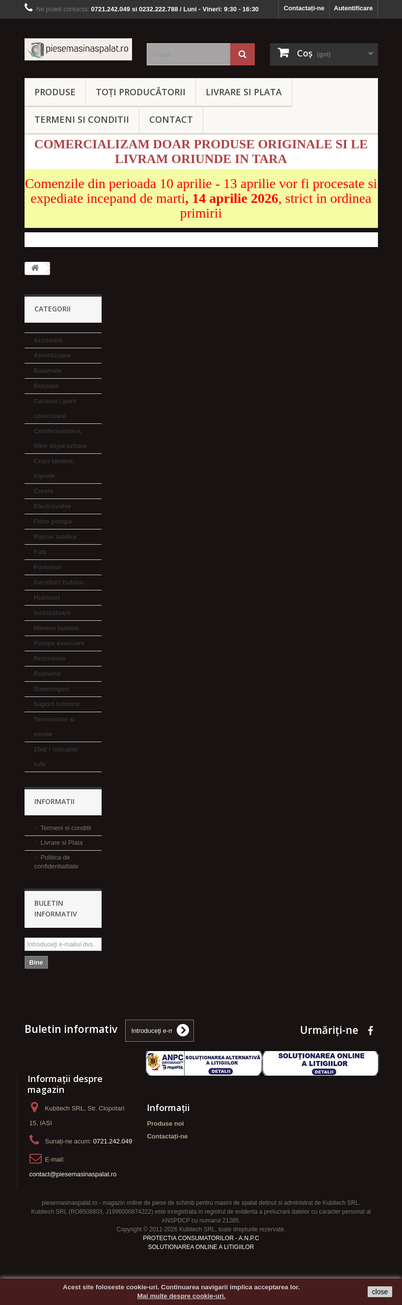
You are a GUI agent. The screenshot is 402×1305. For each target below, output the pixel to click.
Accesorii (48, 340)
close (380, 1292)
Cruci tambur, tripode (54, 468)
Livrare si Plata (62, 842)
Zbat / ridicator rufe (56, 757)
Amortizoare (52, 355)
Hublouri (47, 597)
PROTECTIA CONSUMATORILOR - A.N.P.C (201, 1238)
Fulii (40, 551)
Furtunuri (48, 567)
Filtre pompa (53, 521)
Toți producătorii (141, 92)
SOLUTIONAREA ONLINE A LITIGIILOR (201, 1247)
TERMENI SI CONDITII (81, 119)
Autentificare (353, 8)
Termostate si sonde (54, 727)
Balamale (48, 370)
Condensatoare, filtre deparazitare (60, 438)
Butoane (46, 385)
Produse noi (165, 1123)
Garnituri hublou (59, 582)
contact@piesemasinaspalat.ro (73, 1174)
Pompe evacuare (59, 643)
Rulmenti (47, 673)
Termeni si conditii (66, 828)
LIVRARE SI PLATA (244, 92)
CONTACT (171, 119)
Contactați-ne (304, 8)
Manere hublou (56, 628)
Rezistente (50, 658)
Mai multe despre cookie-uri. (181, 1296)
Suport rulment (57, 704)
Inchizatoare (52, 612)
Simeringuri (51, 689)
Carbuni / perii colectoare (55, 408)
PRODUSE (55, 92)
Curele (44, 491)
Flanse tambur (56, 536)
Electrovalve (53, 506)
